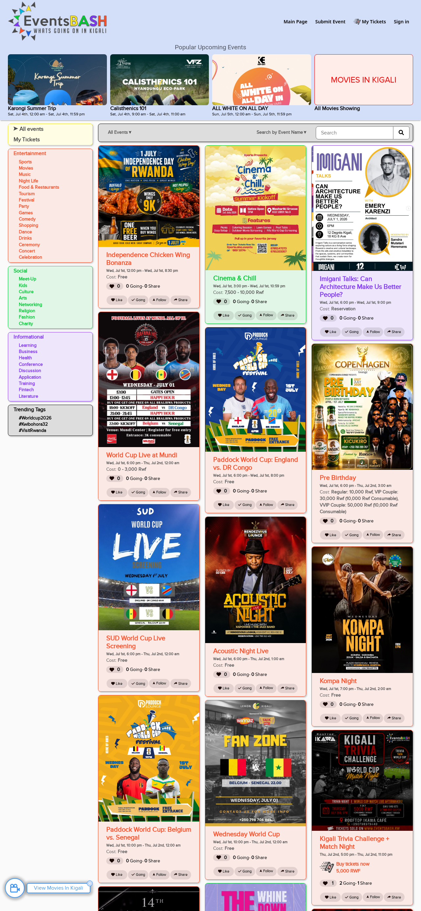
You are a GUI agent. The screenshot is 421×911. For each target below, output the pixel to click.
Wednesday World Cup (246, 834)
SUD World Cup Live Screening (135, 642)
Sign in (401, 21)
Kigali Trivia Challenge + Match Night (354, 843)
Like (116, 300)
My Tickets (374, 21)
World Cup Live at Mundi (141, 455)
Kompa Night (338, 681)
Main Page (295, 21)
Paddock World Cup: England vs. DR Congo (255, 464)
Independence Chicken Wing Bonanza (148, 259)
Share (180, 300)
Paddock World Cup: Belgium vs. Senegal (148, 834)
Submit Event (330, 21)
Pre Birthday (338, 478)
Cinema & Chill (234, 278)
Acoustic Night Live (240, 651)
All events (28, 129)
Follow (159, 300)
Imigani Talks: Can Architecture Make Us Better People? (360, 287)
